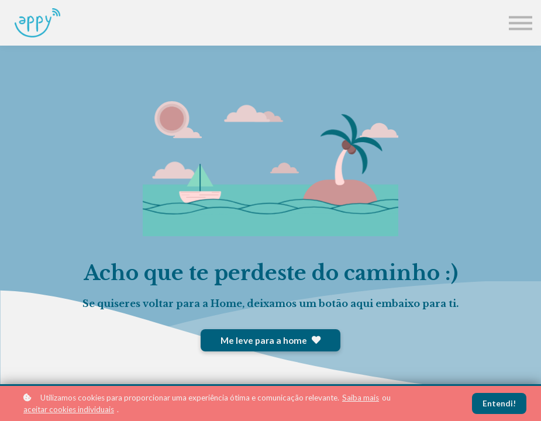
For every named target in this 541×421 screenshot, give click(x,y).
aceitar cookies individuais (68, 409)
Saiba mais (360, 397)
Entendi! (499, 403)
